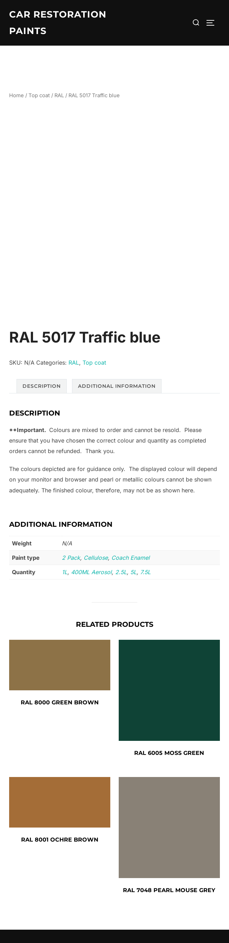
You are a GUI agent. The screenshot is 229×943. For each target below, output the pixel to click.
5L (133, 572)
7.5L (145, 572)
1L (64, 572)
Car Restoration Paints (57, 22)
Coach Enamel (130, 557)
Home (16, 95)
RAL (59, 95)
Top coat (39, 95)
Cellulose (96, 557)
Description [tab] (41, 386)
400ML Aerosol (91, 572)
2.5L (121, 572)
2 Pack (71, 557)
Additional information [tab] (117, 386)
